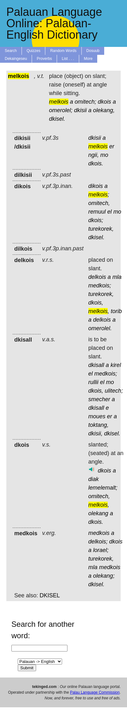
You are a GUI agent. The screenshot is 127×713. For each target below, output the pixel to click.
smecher (99, 399)
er (111, 146)
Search (11, 50)
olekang (98, 513)
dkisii (80, 110)
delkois (97, 277)
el (109, 212)
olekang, (104, 110)
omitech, (99, 203)
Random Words (63, 50)
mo (104, 155)
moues (96, 416)
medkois (99, 533)
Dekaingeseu (16, 58)
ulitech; (114, 391)
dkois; (95, 220)
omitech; (85, 102)
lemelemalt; (102, 488)
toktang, (98, 425)
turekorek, (101, 229)
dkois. (95, 163)
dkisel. (57, 119)
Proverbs (44, 58)
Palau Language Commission (95, 692)
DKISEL (50, 595)
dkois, (95, 302)
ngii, (93, 155)
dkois (104, 102)
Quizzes (33, 50)
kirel (116, 365)
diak (93, 479)
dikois (95, 186)
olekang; (104, 576)
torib (116, 311)
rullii (93, 382)
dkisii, (95, 433)
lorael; (101, 550)
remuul (97, 212)
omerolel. (100, 328)
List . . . (68, 58)
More (88, 58)
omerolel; (61, 110)
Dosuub (92, 50)
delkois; (98, 541)
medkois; (99, 285)
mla (117, 277)
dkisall (96, 365)
